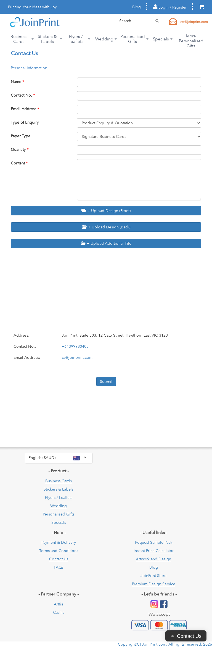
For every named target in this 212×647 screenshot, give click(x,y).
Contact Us (58, 558)
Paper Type (20, 135)
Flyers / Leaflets (58, 497)
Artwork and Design (153, 558)
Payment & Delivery (58, 542)
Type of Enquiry (25, 122)
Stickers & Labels (58, 489)
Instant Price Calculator (154, 550)
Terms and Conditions (58, 550)
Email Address (25, 108)
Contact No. (23, 95)
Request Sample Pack (153, 542)
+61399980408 (75, 346)
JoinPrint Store (153, 575)
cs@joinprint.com (77, 357)
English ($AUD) (60, 458)
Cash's (58, 612)
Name (17, 81)
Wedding (58, 505)
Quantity (19, 149)
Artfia (58, 604)
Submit (106, 381)
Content (19, 163)
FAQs (58, 567)
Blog (136, 6)
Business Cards (58, 480)
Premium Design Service (153, 583)
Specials (58, 522)
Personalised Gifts (58, 514)
